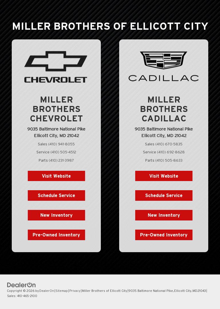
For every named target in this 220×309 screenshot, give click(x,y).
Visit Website (56, 175)
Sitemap (62, 290)
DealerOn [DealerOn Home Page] (46, 290)
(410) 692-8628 (171, 152)
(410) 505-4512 (63, 152)
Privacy (74, 290)
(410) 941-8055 (61, 144)
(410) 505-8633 (168, 160)
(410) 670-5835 (168, 144)
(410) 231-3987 (61, 160)
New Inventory (56, 215)
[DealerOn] (21, 284)
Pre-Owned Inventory (56, 234)
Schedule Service (56, 195)
